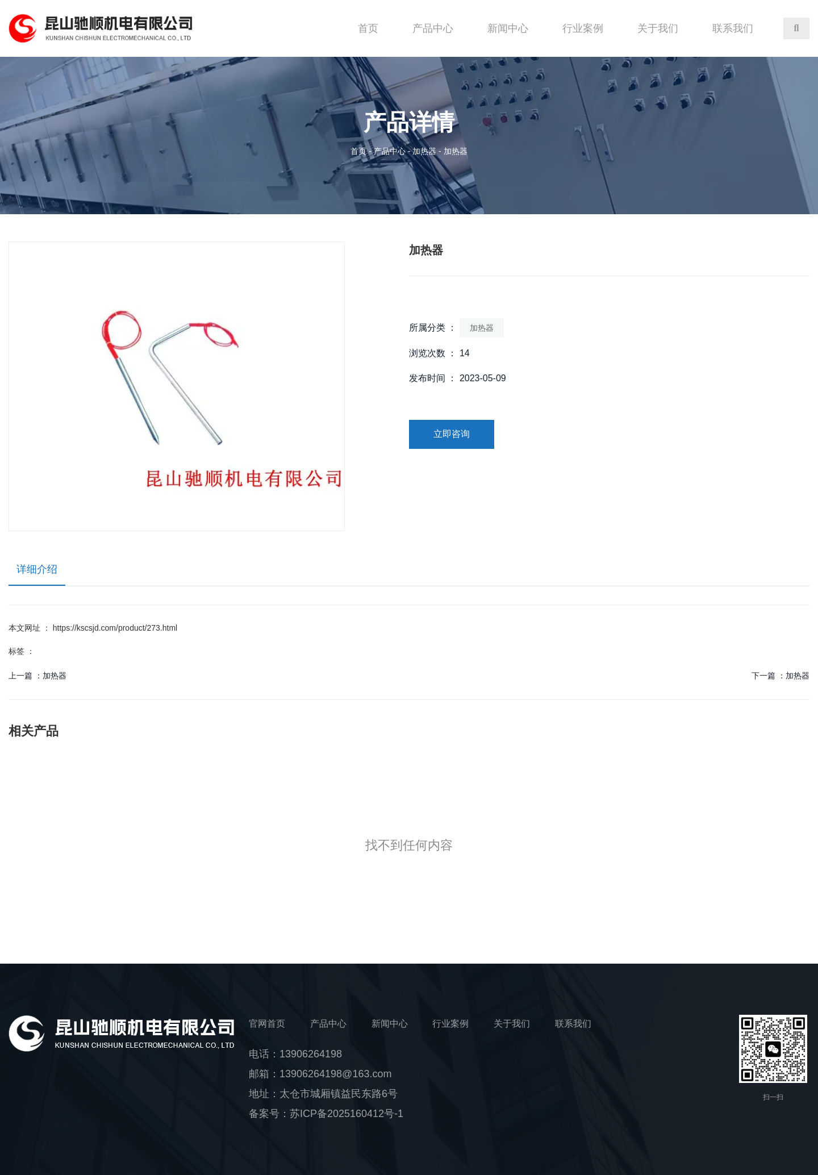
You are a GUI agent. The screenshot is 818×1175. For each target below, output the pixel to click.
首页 (368, 28)
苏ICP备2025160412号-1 (346, 1113)
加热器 (424, 151)
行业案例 (582, 28)
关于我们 (657, 28)
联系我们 (732, 28)
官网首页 (267, 1023)
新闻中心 (507, 28)
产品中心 (432, 28)
